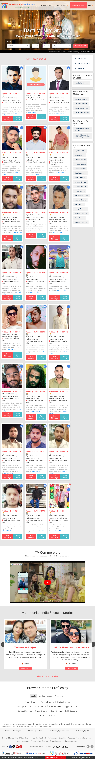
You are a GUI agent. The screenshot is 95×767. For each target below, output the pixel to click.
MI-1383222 (40, 392)
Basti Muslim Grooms (35, 59)
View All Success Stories (47, 676)
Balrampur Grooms (81, 222)
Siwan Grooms (79, 218)
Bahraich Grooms (80, 160)
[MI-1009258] (36, 78)
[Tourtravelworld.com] (59, 753)
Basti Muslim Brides (81, 58)
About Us (71, 738)
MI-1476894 (40, 332)
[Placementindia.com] (11, 753)
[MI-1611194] (59, 496)
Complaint (62, 738)
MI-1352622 (64, 392)
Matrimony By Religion (12, 731)
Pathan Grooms (47, 702)
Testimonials (52, 738)
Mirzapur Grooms (80, 164)
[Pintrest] (20, 746)
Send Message (7, 119)
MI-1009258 (40, 93)
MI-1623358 (64, 93)
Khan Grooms (56, 711)
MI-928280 (16, 511)
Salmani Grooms (25, 711)
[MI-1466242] (12, 376)
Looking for (11, 41)
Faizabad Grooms (80, 186)
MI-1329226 (17, 451)
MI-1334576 (64, 213)
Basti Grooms (79, 68)
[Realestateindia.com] (35, 753)
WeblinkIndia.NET (88, 758)
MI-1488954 (17, 332)
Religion (55, 41)
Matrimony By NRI (82, 731)
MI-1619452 (17, 153)
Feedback (42, 738)
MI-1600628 (64, 153)
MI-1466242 (17, 392)
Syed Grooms (40, 706)
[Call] (21, 68)
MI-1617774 (40, 511)
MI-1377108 (40, 213)
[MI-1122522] (36, 436)
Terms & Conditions (83, 738)
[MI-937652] (12, 78)
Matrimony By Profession (59, 731)
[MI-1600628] (59, 138)
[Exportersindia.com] (84, 753)
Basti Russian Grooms (82, 112)
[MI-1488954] (12, 317)
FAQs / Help (23, 738)
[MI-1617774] (36, 496)
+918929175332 (60, 746)
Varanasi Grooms (80, 168)
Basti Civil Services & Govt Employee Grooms (82, 136)
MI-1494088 (64, 272)
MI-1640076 (17, 272)
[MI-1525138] (36, 257)
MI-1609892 (40, 153)
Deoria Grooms (80, 191)
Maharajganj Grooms (81, 195)
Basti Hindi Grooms (81, 99)
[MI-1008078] (59, 436)
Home (4, 738)
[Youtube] (17, 746)
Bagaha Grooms (80, 151)
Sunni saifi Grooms (47, 715)
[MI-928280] (12, 496)
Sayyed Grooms (71, 706)
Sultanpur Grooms (80, 182)
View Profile (18, 119)
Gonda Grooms (80, 155)
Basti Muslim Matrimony (83, 63)
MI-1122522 (40, 451)
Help (91, 5)
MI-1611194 (64, 511)
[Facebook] (10, 746)
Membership (13, 738)
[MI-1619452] (12, 138)
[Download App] (88, 746)
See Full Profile (32, 112)
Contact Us (33, 738)
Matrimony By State (35, 731)
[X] (13, 746)
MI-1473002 (64, 332)
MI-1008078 (64, 451)
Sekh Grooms (71, 711)
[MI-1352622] (59, 376)
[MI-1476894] (36, 317)
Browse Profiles (47, 5)
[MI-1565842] (12, 197)
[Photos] (68, 485)
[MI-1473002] (59, 317)
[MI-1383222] (36, 376)
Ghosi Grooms (41, 711)
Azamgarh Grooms (81, 209)
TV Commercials (71, 741)
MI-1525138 (40, 272)
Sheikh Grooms (63, 702)
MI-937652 (16, 93)
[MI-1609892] (36, 138)
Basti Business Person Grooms (82, 129)
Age (33, 41)
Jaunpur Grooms (80, 177)
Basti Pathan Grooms (82, 83)
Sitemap (45, 741)
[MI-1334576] (59, 197)
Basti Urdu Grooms (81, 104)
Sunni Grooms (55, 706)
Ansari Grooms (31, 702)
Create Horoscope (56, 741)
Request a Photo (36, 84)
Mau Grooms (79, 204)
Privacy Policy (36, 741)
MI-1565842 (17, 213)
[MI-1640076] (12, 257)
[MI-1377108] (36, 197)
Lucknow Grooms (80, 200)
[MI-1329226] (12, 436)
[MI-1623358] (59, 78)
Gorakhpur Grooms (81, 213)
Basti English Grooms (81, 108)
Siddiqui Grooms (24, 706)
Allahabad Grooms (81, 173)
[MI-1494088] (59, 257)
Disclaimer (25, 741)
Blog (18, 741)
